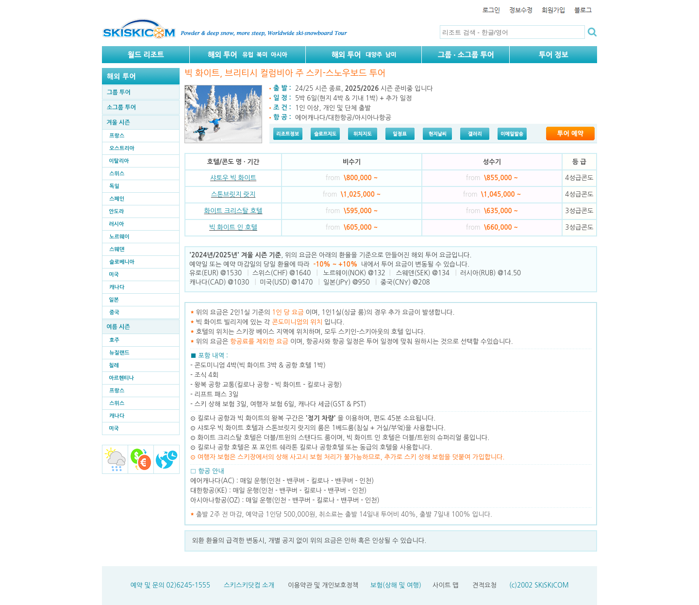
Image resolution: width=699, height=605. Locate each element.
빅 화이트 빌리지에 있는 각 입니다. (270, 322)
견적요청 (484, 585)
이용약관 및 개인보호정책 (323, 585)
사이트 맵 (446, 585)
